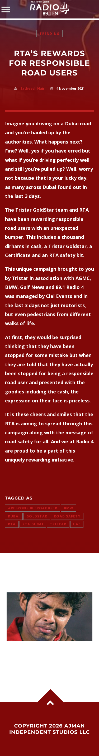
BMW (68, 508)
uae (77, 524)
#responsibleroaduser (32, 508)
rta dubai (32, 524)
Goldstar (36, 516)
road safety (67, 516)
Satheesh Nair (32, 88)
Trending (49, 33)
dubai (14, 516)
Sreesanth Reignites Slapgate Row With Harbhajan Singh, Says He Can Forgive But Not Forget (46, 657)
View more (49, 617)
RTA (12, 524)
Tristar (58, 524)
